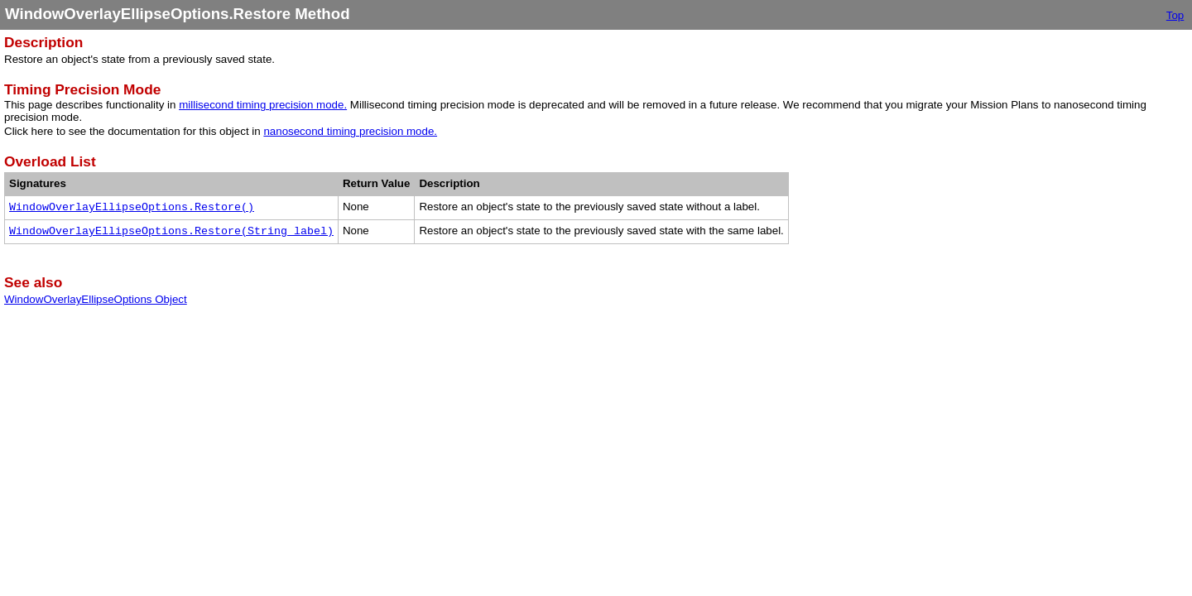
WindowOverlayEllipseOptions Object (95, 299)
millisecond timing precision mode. (263, 105)
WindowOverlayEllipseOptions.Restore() (131, 207)
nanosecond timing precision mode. (350, 131)
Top (1175, 15)
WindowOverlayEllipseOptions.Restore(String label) (171, 231)
